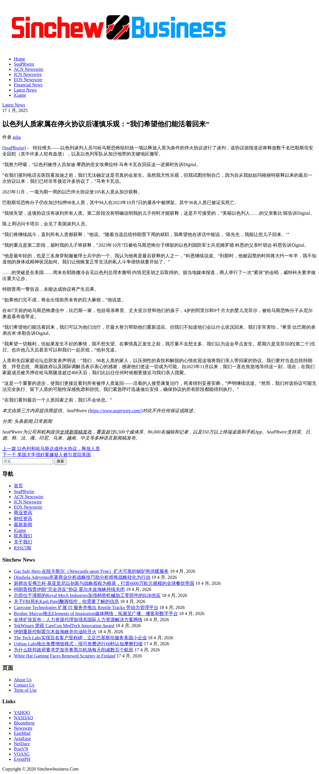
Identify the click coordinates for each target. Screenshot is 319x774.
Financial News (28, 84)
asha (17, 137)
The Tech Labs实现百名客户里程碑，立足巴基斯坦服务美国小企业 (80, 637)
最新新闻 (23, 524)
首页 (18, 485)
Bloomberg (24, 722)
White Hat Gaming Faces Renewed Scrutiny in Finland (64, 655)
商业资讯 (23, 512)
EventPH (22, 759)
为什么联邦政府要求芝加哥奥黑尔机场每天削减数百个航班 (73, 649)
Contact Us (24, 684)
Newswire (23, 728)
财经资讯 (23, 518)
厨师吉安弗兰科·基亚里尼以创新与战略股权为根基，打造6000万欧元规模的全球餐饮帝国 (104, 583)
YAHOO (22, 712)
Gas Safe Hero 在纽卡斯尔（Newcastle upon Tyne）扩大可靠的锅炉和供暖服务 (91, 571)
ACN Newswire (28, 69)
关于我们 (23, 541)
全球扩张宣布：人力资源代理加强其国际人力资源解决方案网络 (78, 619)
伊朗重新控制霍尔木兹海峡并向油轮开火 (55, 631)
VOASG (22, 754)
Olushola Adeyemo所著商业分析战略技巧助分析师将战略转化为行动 (82, 577)
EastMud (22, 733)
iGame (20, 95)
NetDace (22, 743)
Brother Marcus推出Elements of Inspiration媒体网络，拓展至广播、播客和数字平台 (96, 613)
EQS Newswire (28, 79)
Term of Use (25, 690)
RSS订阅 (22, 547)
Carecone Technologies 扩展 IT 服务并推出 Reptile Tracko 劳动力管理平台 (86, 607)
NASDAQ (23, 717)
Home (19, 58)
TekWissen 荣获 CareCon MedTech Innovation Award (64, 625)
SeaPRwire (24, 64)
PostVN (21, 748)
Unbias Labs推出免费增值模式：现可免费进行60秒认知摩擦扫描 (78, 643)
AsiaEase (22, 738)
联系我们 (23, 535)
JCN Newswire (28, 74)
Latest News (25, 90)
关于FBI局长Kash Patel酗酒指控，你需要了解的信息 (66, 601)
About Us (23, 679)
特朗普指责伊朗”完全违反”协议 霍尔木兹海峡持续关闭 (69, 589)
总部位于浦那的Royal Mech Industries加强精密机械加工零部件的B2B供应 (87, 595)
